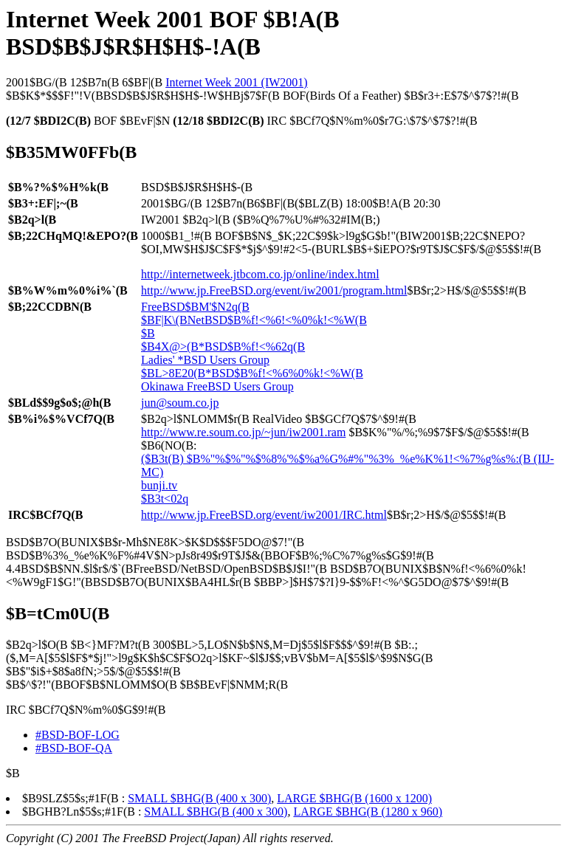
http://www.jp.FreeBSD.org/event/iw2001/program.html (274, 290)
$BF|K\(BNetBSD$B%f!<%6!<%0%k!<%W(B (254, 320)
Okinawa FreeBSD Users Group (217, 386)
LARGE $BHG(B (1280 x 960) (367, 811)
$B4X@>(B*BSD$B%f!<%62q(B (223, 346)
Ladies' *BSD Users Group (205, 360)
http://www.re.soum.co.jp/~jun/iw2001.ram (243, 432)
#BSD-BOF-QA (73, 748)
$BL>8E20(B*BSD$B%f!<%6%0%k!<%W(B (252, 373)
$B (148, 333)
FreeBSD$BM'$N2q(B (195, 306)
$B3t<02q (164, 498)
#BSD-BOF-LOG (77, 734)
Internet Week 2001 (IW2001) (236, 82)
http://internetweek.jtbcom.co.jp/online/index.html (260, 274)
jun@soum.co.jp (180, 402)
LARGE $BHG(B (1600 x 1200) (354, 798)
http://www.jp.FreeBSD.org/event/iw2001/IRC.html (264, 515)
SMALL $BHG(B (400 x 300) (199, 798)
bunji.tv (159, 485)
